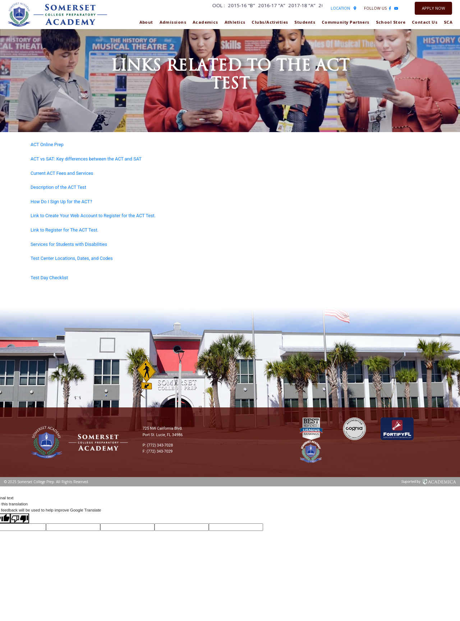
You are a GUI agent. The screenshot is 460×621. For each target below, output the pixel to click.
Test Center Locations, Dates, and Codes (72, 258)
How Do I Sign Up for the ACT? (61, 201)
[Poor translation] (19, 518)
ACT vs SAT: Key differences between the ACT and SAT (86, 159)
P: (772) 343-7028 (158, 445)
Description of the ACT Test (58, 187)
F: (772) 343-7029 (158, 451)
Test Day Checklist (49, 277)
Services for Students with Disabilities (69, 244)
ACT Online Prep (47, 144)
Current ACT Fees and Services (62, 173)
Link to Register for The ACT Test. (64, 230)
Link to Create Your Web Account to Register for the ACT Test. (93, 215)
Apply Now (433, 8)
